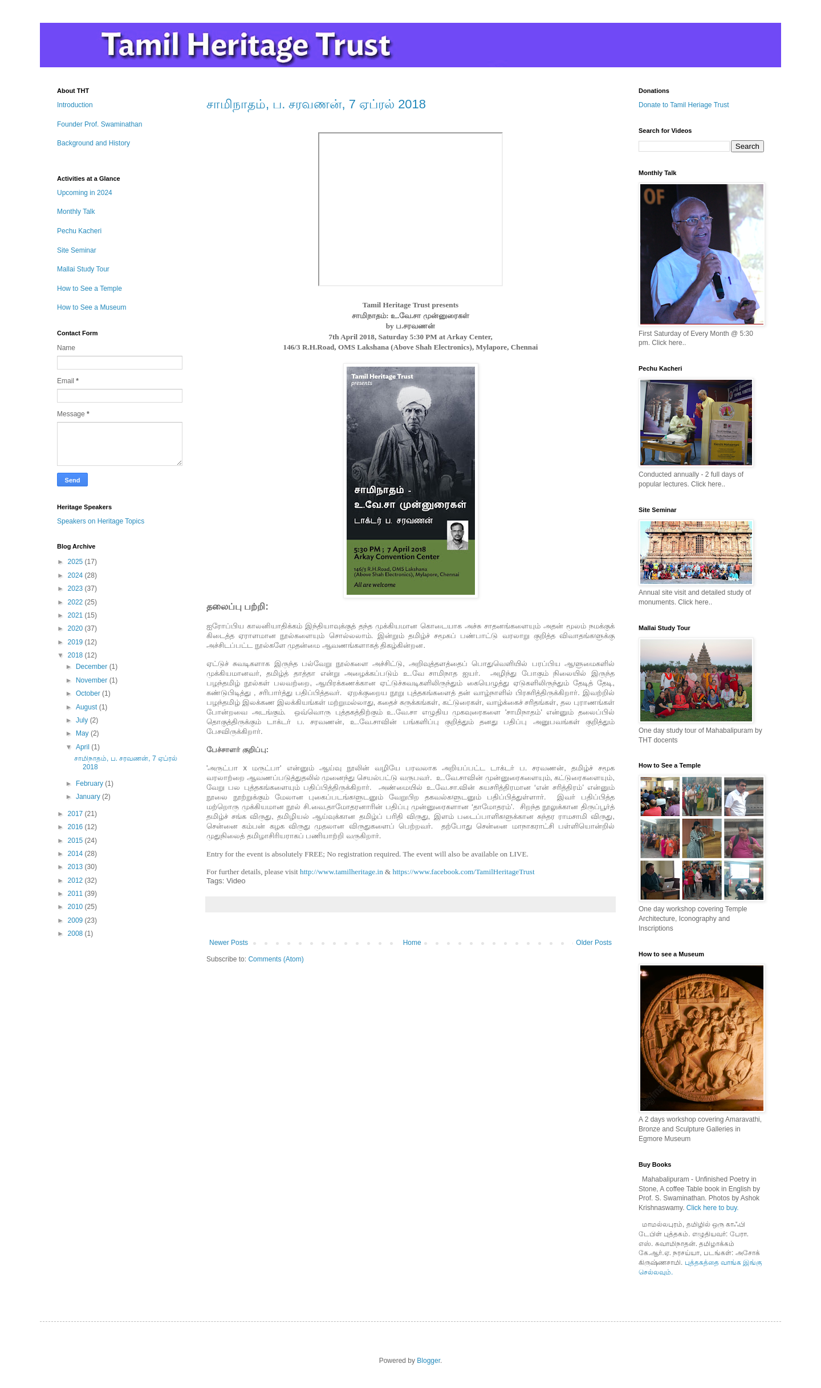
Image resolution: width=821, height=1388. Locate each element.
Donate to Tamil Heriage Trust (684, 105)
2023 (76, 588)
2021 (76, 615)
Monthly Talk (76, 212)
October (89, 693)
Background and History (93, 143)
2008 (76, 933)
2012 (76, 880)
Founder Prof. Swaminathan (99, 124)
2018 (76, 655)
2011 (76, 894)
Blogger (428, 1361)
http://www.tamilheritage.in (341, 871)
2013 (76, 867)
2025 (76, 562)
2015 (76, 841)
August (87, 707)
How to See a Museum (91, 307)
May (83, 733)
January (89, 797)
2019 (76, 642)
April (83, 747)
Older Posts (594, 943)
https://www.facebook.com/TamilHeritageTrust (464, 871)
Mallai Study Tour (83, 269)
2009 (76, 920)
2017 (76, 814)
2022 (76, 602)
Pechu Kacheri (79, 231)
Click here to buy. (712, 1208)
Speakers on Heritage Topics (100, 521)
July (83, 720)
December (92, 667)
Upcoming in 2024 (84, 193)
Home (412, 943)
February (90, 784)
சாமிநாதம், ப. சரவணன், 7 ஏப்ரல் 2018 (316, 104)
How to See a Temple (89, 289)
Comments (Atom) (275, 959)
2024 (76, 575)
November (92, 680)
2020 (76, 628)
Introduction (75, 105)
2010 (76, 907)
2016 (76, 827)
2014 (76, 854)
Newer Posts (228, 943)
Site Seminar (76, 250)
